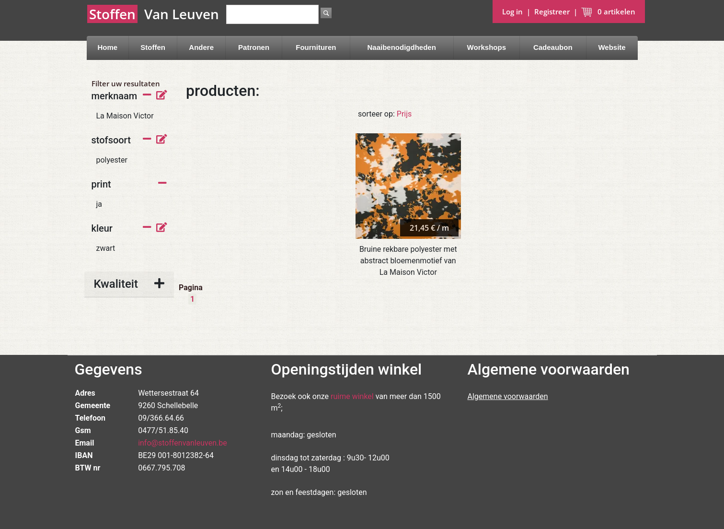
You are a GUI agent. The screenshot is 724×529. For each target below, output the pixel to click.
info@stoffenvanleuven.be (182, 442)
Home (107, 47)
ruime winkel (352, 396)
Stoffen (152, 47)
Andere (201, 47)
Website (611, 47)
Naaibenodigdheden (402, 47)
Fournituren (316, 47)
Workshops (486, 47)
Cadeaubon (553, 47)
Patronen (253, 47)
